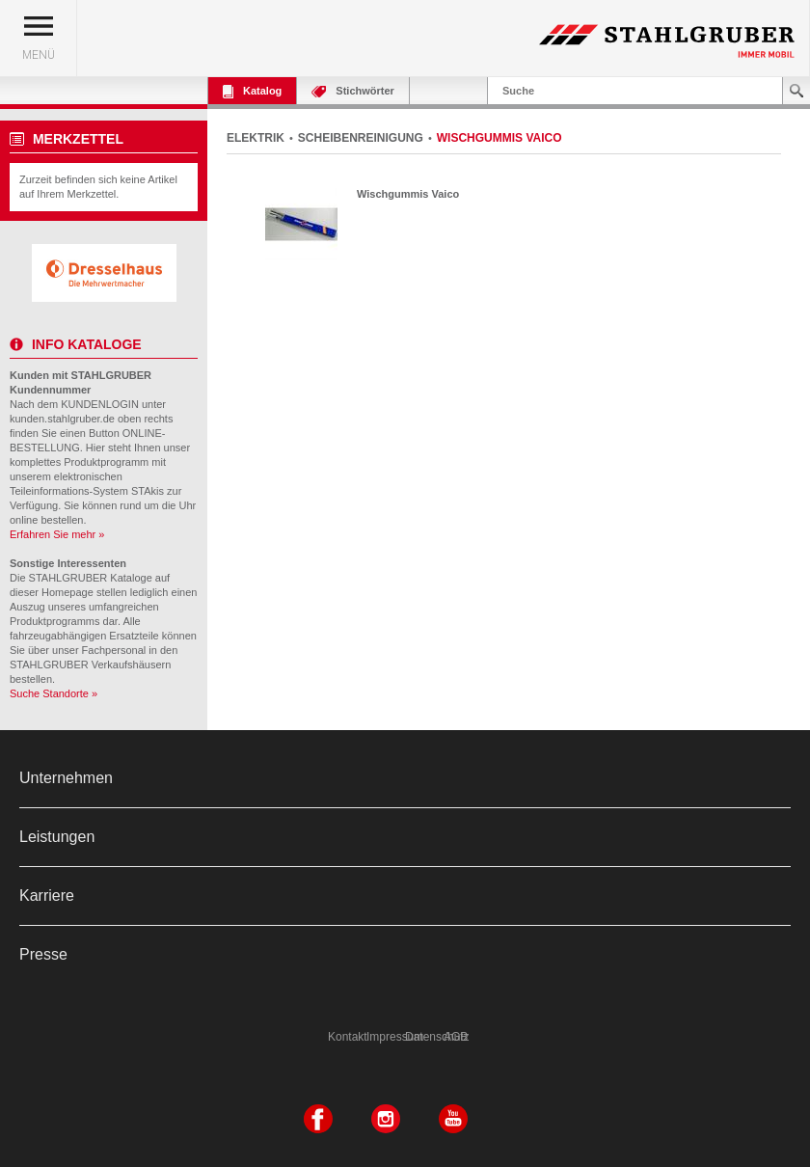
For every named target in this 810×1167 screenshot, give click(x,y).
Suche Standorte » (53, 693)
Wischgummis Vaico (408, 194)
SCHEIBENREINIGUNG (360, 138)
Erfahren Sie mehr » (57, 534)
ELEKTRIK (255, 138)
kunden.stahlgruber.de (62, 418)
